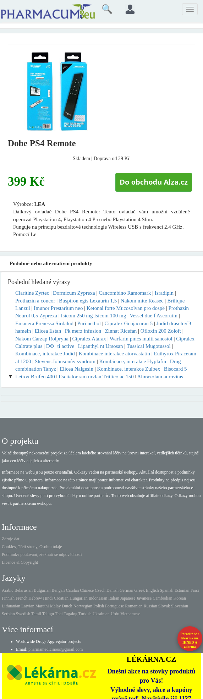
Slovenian (179, 606)
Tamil (36, 613)
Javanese (144, 598)
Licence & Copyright (20, 562)
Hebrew (35, 598)
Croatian (61, 598)
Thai (59, 613)
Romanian (133, 606)
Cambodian (162, 598)
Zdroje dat (11, 538)
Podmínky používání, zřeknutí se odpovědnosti (42, 554)
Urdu (115, 613)
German (126, 590)
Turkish (85, 613)
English (152, 590)
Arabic (7, 590)
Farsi (195, 590)
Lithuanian (11, 606)
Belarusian (24, 590)
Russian (150, 606)
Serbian (8, 613)
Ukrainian (101, 613)
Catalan (72, 590)
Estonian (182, 590)
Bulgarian (42, 590)
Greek (140, 590)
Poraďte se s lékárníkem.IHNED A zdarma (190, 640)
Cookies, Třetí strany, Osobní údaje (32, 546)
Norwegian (82, 606)
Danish (112, 590)
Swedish (23, 613)
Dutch (67, 606)
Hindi (48, 598)
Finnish (8, 598)
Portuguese (114, 606)
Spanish (167, 590)
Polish (98, 606)
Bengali (58, 590)
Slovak (164, 606)
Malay (55, 606)
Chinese (87, 590)
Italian (113, 598)
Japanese (128, 598)
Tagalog (70, 613)
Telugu (48, 613)
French (21, 598)
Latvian (27, 606)
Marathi (42, 606)
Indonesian (98, 598)
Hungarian (79, 598)
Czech (100, 590)
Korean (180, 598)
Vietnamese (130, 613)
